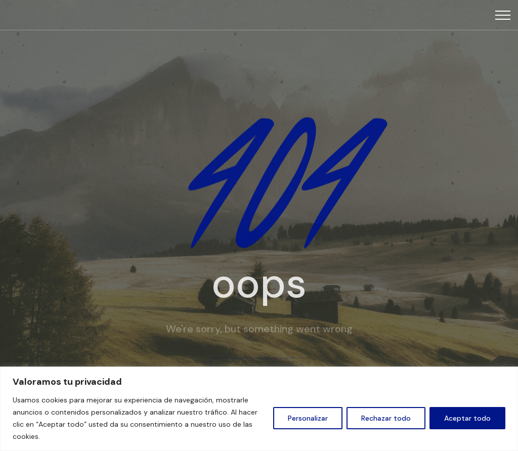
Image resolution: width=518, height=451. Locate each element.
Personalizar (308, 418)
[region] (259, 409)
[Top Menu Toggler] (503, 15)
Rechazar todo (386, 418)
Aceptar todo (467, 418)
